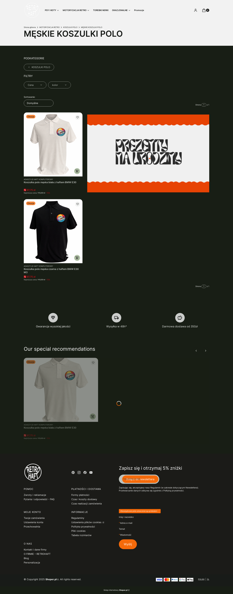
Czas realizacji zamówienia (86, 503)
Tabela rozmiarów (81, 535)
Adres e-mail (126, 523)
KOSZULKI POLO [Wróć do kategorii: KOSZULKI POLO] (39, 67)
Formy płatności (80, 494)
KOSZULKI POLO (70, 27)
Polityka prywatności (83, 526)
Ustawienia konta (33, 522)
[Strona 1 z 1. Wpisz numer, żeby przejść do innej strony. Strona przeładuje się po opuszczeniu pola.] (203, 105)
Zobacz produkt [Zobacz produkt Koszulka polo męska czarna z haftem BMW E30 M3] (77, 258)
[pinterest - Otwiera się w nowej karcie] (73, 472)
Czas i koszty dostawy (84, 499)
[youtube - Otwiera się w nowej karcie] (91, 472)
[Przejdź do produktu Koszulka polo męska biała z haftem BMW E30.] (53, 144)
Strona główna (30, 27)
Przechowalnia (32, 526)
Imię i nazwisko (126, 517)
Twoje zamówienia (34, 517)
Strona (198, 105)
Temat (122, 529)
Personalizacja (32, 562)
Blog (26, 558)
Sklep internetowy (115, 590)
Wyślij (128, 544)
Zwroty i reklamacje (35, 494)
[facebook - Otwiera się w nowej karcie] (85, 472)
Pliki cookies (78, 530)
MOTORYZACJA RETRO (49, 27)
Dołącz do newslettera (140, 479)
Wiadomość (125, 534)
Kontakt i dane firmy (35, 549)
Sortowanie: (29, 97)
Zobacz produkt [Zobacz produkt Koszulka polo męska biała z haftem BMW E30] (77, 171)
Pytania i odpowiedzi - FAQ (39, 499)
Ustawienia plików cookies (86, 522)
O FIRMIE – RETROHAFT (37, 553)
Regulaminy (77, 517)
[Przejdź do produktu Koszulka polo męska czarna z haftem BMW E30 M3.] (53, 231)
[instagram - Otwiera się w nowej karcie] (79, 472)
